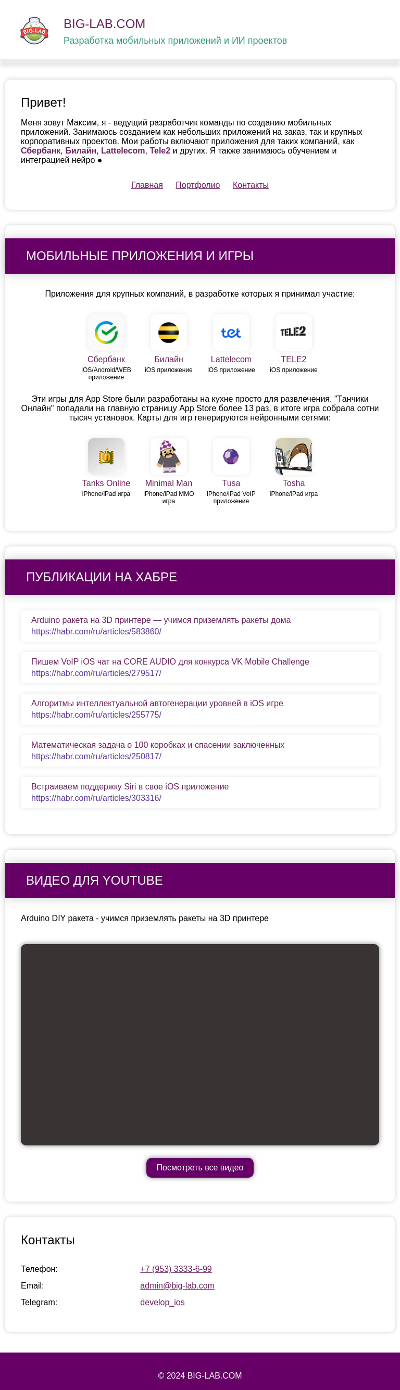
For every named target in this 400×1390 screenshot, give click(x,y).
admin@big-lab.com (177, 1285)
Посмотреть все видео (200, 1167)
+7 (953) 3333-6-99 (175, 1269)
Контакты (251, 185)
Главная (147, 185)
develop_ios (162, 1302)
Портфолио (198, 185)
